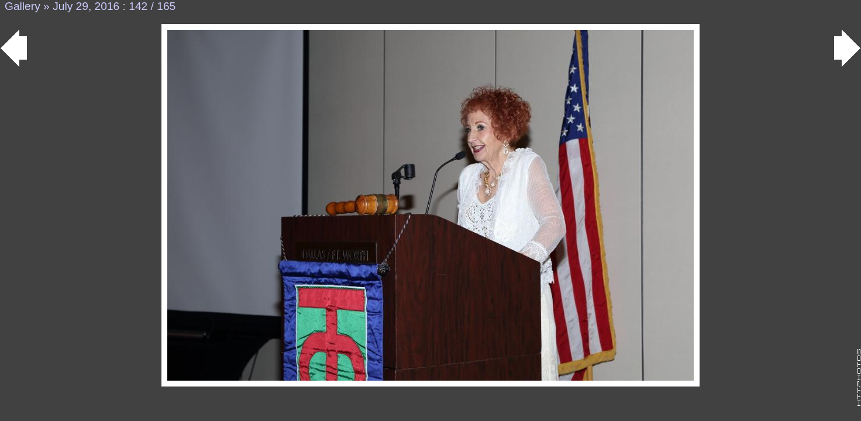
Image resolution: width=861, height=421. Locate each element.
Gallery (22, 6)
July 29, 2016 (86, 6)
